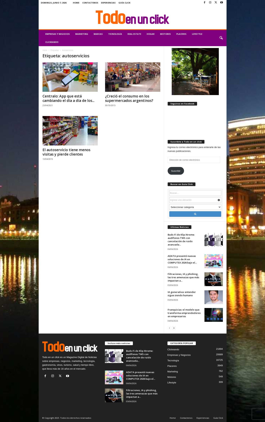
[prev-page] (169, 328)
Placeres (181, 34)
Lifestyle (197, 34)
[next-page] (174, 328)
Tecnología (115, 34)
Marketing (81, 34)
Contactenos (90, 2)
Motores (165, 34)
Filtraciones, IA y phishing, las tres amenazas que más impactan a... (183, 277)
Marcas (98, 34)
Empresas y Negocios (57, 34)
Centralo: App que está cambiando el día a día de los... (68, 98)
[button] (221, 38)
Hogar (151, 34)
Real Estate (134, 34)
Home (76, 2)
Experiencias (108, 2)
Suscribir (176, 171)
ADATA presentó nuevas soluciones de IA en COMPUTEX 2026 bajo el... (182, 259)
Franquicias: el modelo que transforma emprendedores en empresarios (184, 313)
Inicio (45, 50)
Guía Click (124, 2)
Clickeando (51, 42)
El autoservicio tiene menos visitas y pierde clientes (66, 152)
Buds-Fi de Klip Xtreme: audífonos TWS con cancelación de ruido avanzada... (181, 239)
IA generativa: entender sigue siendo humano (182, 293)
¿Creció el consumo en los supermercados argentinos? (129, 98)
